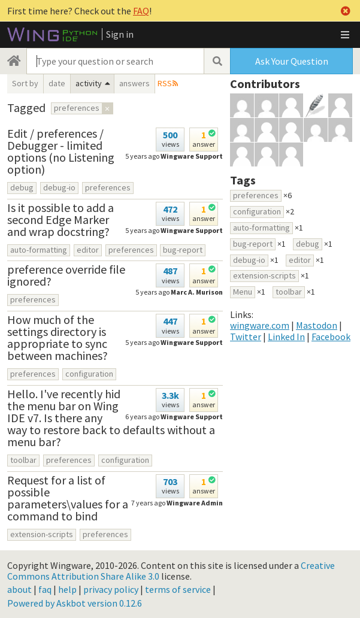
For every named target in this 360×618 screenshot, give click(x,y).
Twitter (245, 337)
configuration (89, 373)
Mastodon (316, 325)
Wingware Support (192, 156)
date (57, 83)
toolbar (23, 460)
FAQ (141, 11)
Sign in (120, 34)
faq (45, 589)
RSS (165, 83)
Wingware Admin (195, 502)
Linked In (286, 337)
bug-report (182, 249)
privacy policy (110, 589)
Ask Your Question (291, 61)
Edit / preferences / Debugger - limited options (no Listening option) (60, 151)
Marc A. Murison (197, 291)
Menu (242, 291)
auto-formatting (38, 249)
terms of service (178, 589)
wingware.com (259, 325)
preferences (108, 187)
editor (88, 249)
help (67, 589)
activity (88, 83)
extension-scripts (41, 534)
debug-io (59, 187)
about (19, 589)
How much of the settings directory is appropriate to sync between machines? (57, 337)
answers (134, 83)
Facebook (330, 337)
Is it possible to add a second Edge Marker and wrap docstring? (60, 219)
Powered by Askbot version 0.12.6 (74, 603)
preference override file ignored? (66, 275)
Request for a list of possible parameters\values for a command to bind (67, 497)
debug (22, 187)
